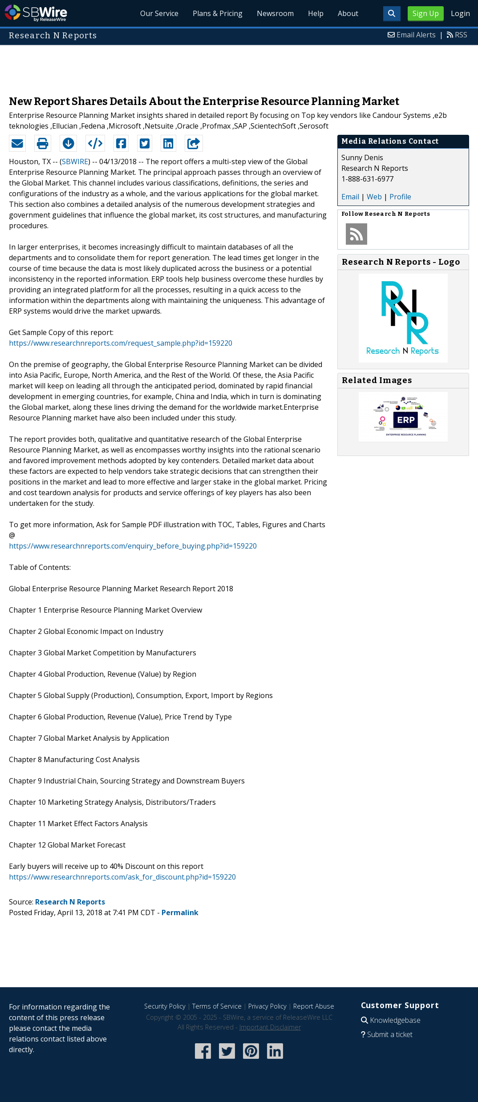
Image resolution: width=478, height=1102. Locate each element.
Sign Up (426, 13)
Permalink (180, 912)
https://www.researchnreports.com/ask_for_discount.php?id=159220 (122, 877)
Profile (400, 197)
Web (374, 197)
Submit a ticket (390, 1034)
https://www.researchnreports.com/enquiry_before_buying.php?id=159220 (133, 546)
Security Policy (165, 1006)
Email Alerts (416, 35)
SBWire (35, 13)
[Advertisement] (239, 66)
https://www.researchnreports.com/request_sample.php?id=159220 (120, 343)
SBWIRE (75, 161)
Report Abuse (313, 1006)
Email (350, 197)
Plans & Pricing (218, 13)
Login (460, 13)
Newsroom (275, 13)
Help (316, 13)
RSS (461, 35)
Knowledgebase (395, 1020)
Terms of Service (217, 1006)
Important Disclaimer (270, 1027)
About (348, 13)
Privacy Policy (267, 1006)
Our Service (159, 13)
